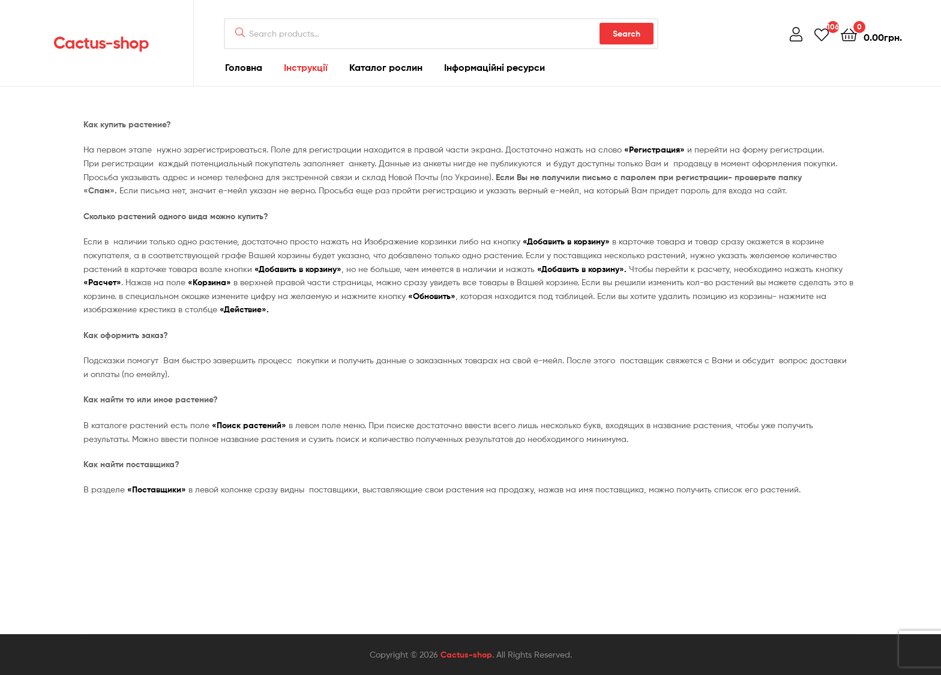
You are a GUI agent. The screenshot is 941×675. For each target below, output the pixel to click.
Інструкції (306, 67)
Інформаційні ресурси (494, 67)
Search (626, 33)
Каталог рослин (385, 67)
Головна (243, 67)
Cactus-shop (101, 42)
